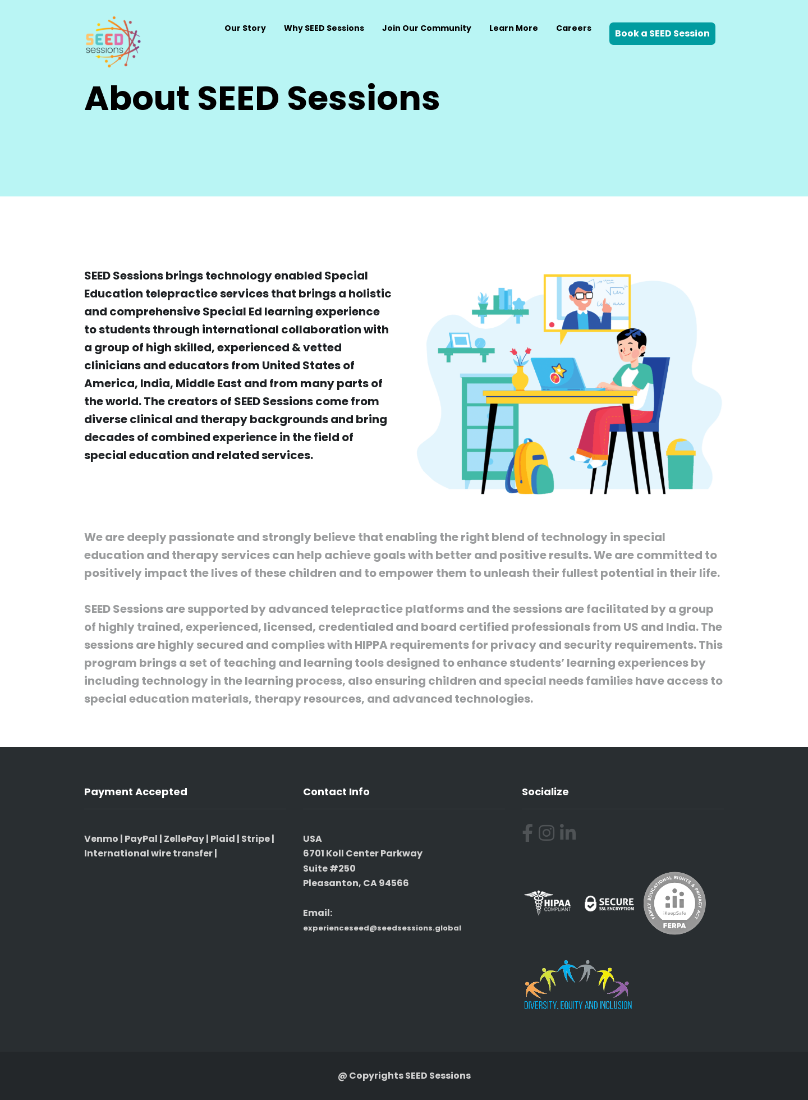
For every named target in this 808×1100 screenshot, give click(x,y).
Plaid (222, 838)
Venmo (101, 838)
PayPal (141, 838)
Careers (573, 28)
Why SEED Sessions (324, 28)
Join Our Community (426, 28)
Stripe (255, 838)
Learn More (513, 28)
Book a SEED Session (662, 33)
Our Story (245, 28)
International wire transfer (148, 853)
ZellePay (184, 838)
